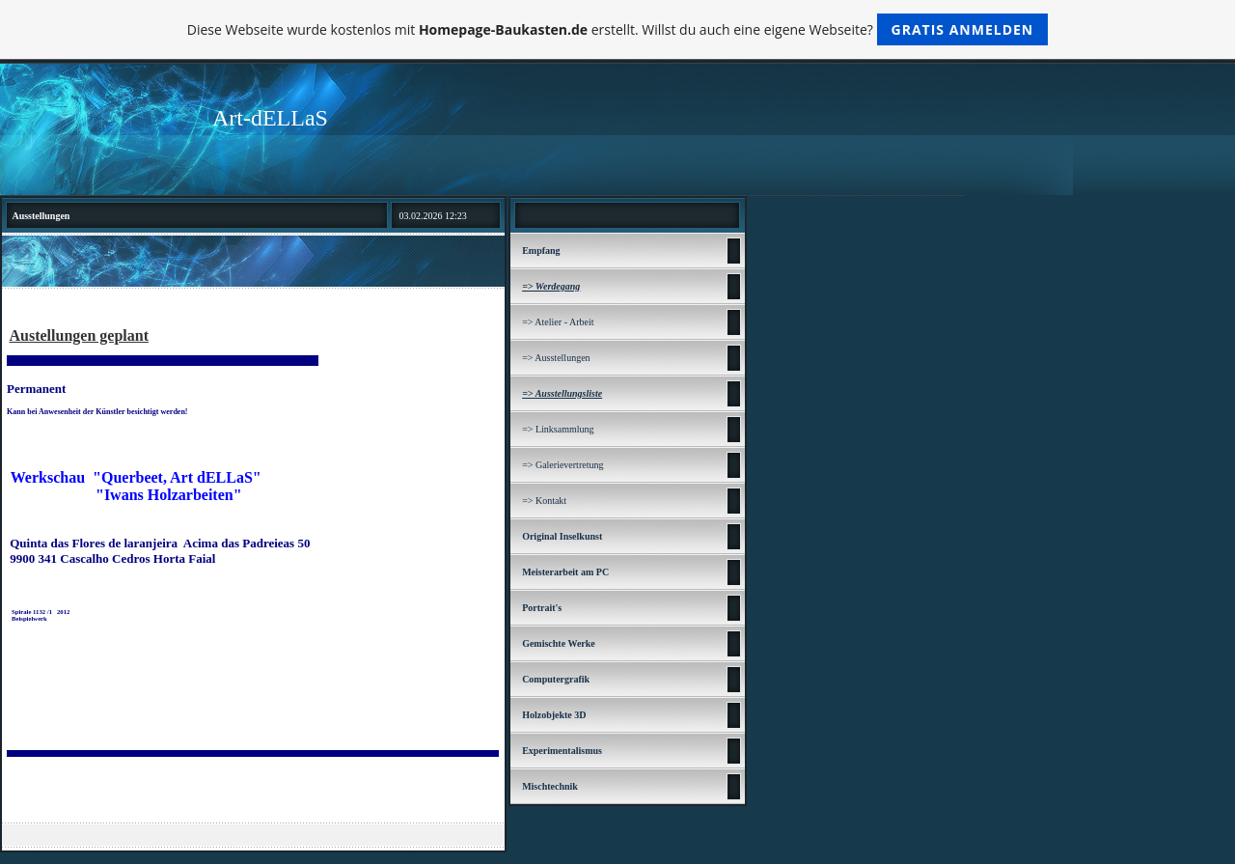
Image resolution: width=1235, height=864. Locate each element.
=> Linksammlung (557, 429)
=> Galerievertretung (562, 465)
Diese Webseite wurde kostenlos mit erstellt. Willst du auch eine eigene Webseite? (618, 29)
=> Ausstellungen (556, 357)
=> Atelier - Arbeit (557, 322)
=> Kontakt (544, 500)
